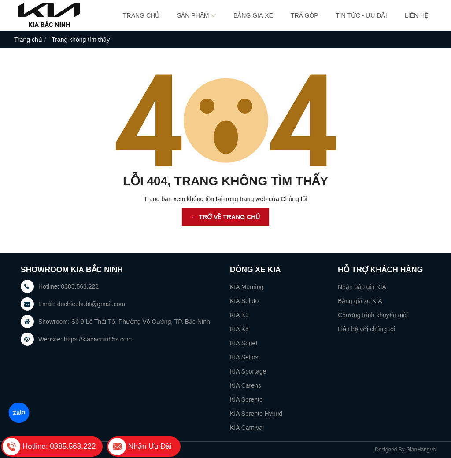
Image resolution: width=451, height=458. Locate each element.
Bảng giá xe (253, 15)
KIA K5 (239, 329)
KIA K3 (239, 315)
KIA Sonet (243, 343)
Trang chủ (141, 15)
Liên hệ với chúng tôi (366, 329)
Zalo (18, 412)
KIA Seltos (244, 357)
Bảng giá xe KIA (360, 300)
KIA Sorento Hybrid (256, 413)
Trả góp (304, 15)
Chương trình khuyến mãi (373, 315)
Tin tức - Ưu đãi (361, 15)
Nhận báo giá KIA (362, 286)
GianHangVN (421, 450)
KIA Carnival (247, 427)
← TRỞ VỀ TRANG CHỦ (225, 216)
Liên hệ (416, 15)
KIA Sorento (246, 399)
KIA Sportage (248, 371)
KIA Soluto (244, 300)
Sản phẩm (193, 15)
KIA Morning (246, 286)
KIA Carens (245, 385)
